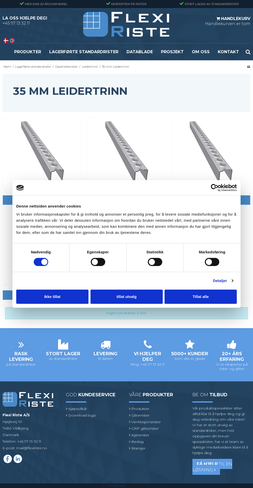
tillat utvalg (126, 296)
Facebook (116, 485)
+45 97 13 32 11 (16, 23)
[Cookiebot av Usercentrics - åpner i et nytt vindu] (214, 188)
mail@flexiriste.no (31, 448)
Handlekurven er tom (227, 21)
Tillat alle (201, 296)
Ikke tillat (52, 296)
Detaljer (220, 280)
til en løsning (212, 466)
